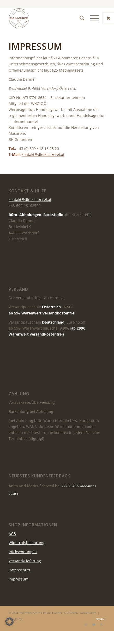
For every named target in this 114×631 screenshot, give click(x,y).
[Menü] (92, 18)
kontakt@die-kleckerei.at (43, 154)
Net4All (100, 619)
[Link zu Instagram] (86, 624)
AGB (12, 533)
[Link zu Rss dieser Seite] (101, 624)
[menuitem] (79, 18)
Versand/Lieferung (25, 560)
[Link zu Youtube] (94, 624)
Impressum (18, 579)
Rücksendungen (23, 551)
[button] (9, 621)
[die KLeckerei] (47, 18)
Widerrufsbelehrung (26, 542)
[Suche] (79, 18)
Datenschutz (20, 569)
